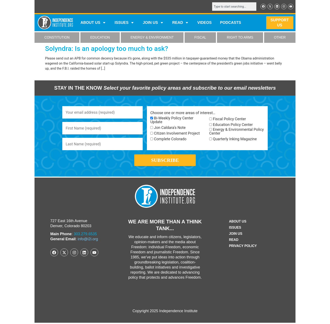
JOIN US (153, 23)
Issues (124, 23)
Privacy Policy (243, 247)
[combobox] (234, 6)
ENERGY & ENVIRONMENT (152, 37)
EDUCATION (100, 37)
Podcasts (230, 23)
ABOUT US (93, 23)
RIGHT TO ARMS (240, 37)
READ (180, 23)
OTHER (280, 37)
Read (233, 241)
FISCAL (200, 37)
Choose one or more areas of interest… (182, 113)
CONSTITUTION (57, 37)
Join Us (235, 234)
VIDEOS (204, 23)
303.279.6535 (85, 235)
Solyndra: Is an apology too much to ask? (106, 49)
